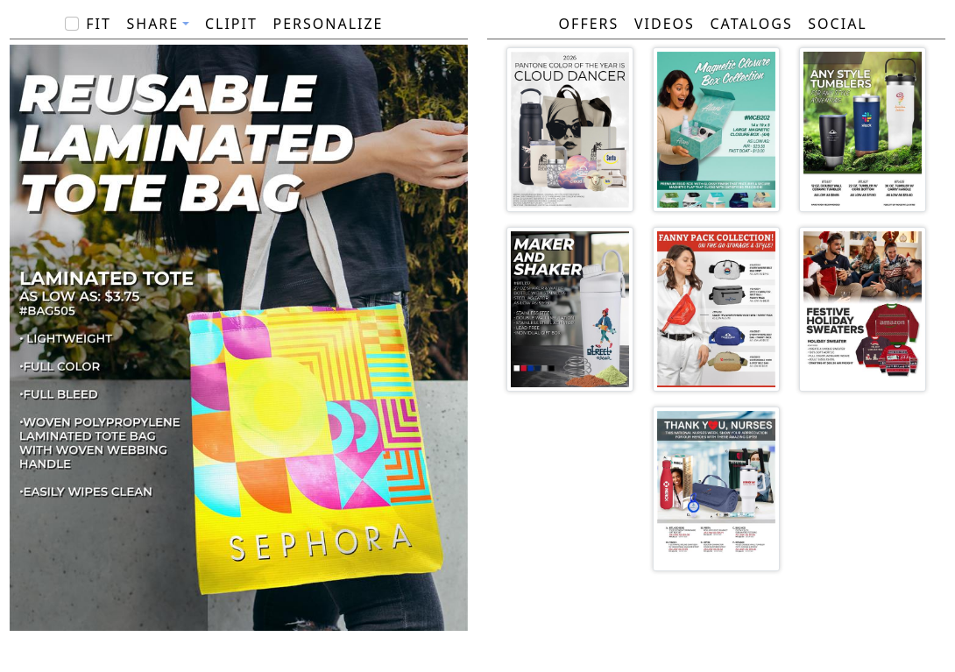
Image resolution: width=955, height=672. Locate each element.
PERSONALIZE (327, 23)
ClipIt (231, 23)
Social (837, 23)
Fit (98, 23)
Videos (664, 23)
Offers (589, 23)
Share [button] (153, 23)
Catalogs (751, 23)
